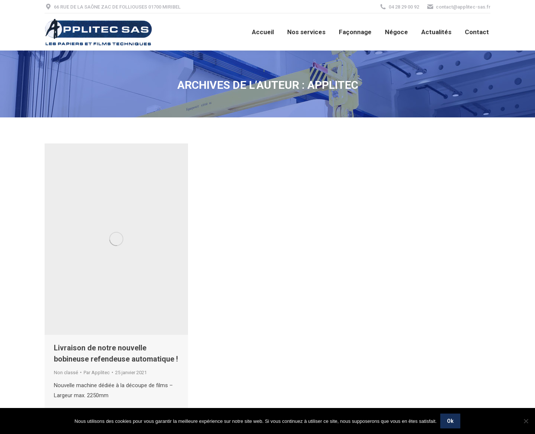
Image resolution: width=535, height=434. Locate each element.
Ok (450, 421)
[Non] (525, 421)
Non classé (66, 372)
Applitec (332, 84)
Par (97, 372)
